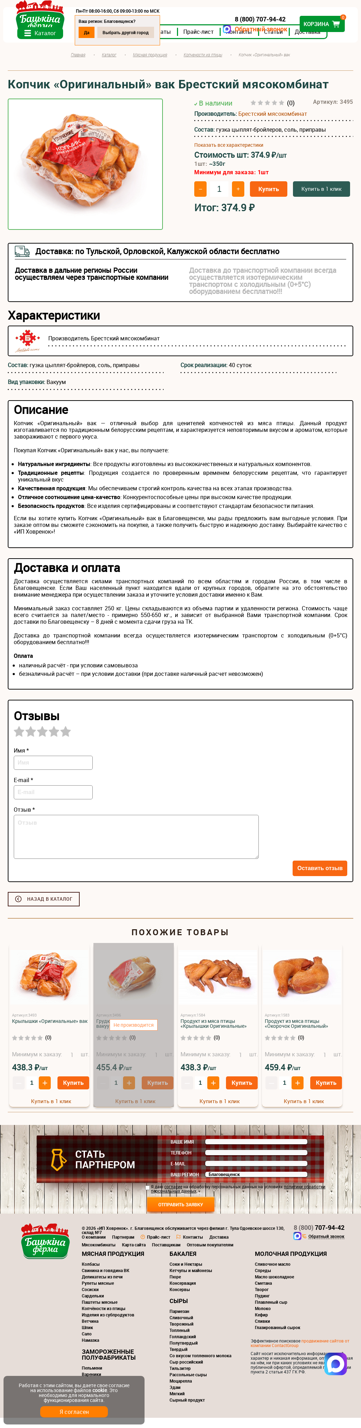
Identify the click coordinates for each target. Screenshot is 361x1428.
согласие (173, 1197)
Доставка (312, 42)
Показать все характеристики (228, 154)
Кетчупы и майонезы (191, 1280)
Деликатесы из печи (102, 1287)
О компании (94, 1247)
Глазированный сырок (277, 1337)
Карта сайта (134, 1255)
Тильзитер (180, 1378)
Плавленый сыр (271, 1312)
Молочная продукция (291, 1264)
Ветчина (90, 1331)
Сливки (262, 1331)
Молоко (263, 1318)
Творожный (182, 1334)
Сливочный (181, 1328)
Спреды (263, 1280)
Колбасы (91, 1274)
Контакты (244, 42)
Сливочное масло (272, 1274)
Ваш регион (185, 1185)
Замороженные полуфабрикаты (109, 1365)
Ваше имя (182, 1152)
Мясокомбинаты (99, 1255)
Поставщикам (166, 1255)
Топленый (180, 1340)
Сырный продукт (187, 1410)
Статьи (278, 42)
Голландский (183, 1347)
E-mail (178, 1174)
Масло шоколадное (274, 1287)
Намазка (90, 1350)
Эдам (175, 1397)
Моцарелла (181, 1391)
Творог (262, 1299)
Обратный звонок (256, 29)
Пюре (175, 1287)
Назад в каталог (50, 909)
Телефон (181, 1163)
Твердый (179, 1359)
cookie (99, 1390)
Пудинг (262, 1306)
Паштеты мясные (99, 1312)
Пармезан (179, 1321)
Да (91, 32)
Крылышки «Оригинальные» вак (49, 1031)
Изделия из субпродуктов (108, 1325)
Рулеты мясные (98, 1293)
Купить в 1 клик (321, 198)
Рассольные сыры (188, 1385)
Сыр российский (186, 1372)
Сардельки (93, 1306)
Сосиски (90, 1299)
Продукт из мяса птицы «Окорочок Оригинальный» (296, 1033)
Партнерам (123, 1247)
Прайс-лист (203, 42)
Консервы (180, 1299)
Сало (87, 1344)
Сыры (179, 1311)
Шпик (87, 1337)
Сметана (263, 1293)
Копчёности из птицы (104, 1318)
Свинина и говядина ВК (105, 1280)
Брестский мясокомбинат (272, 123)
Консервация (183, 1293)
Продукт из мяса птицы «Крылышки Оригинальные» (213, 1033)
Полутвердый (184, 1353)
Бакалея (183, 1264)
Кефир (261, 1325)
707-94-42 (319, 1237)
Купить (268, 199)
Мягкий (177, 1404)
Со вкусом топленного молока (200, 1366)
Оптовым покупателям (210, 1255)
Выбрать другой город (130, 32)
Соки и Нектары (186, 1274)
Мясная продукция (113, 1264)
